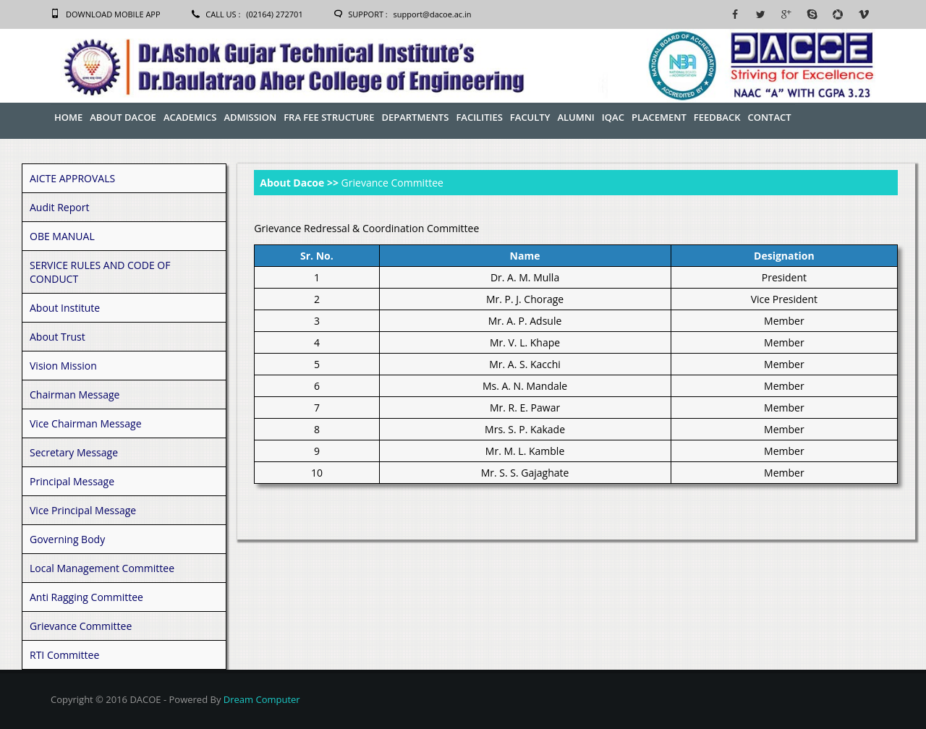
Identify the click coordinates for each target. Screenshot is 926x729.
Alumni (575, 117)
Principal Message (72, 481)
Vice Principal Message (83, 510)
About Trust (57, 337)
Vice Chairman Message (86, 423)
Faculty (530, 117)
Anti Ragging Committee (86, 597)
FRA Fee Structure (329, 117)
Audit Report (59, 207)
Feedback (717, 117)
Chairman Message (74, 394)
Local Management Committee (102, 568)
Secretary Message (74, 452)
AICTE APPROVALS (72, 178)
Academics (190, 117)
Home (68, 117)
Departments (415, 117)
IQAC (613, 117)
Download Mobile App (113, 14)
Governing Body (67, 539)
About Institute (65, 308)
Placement (659, 117)
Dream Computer (262, 699)
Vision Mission (63, 365)
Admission (250, 117)
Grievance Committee (81, 626)
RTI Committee (64, 655)
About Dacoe (123, 117)
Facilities (479, 117)
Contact (769, 117)
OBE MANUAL (62, 236)
